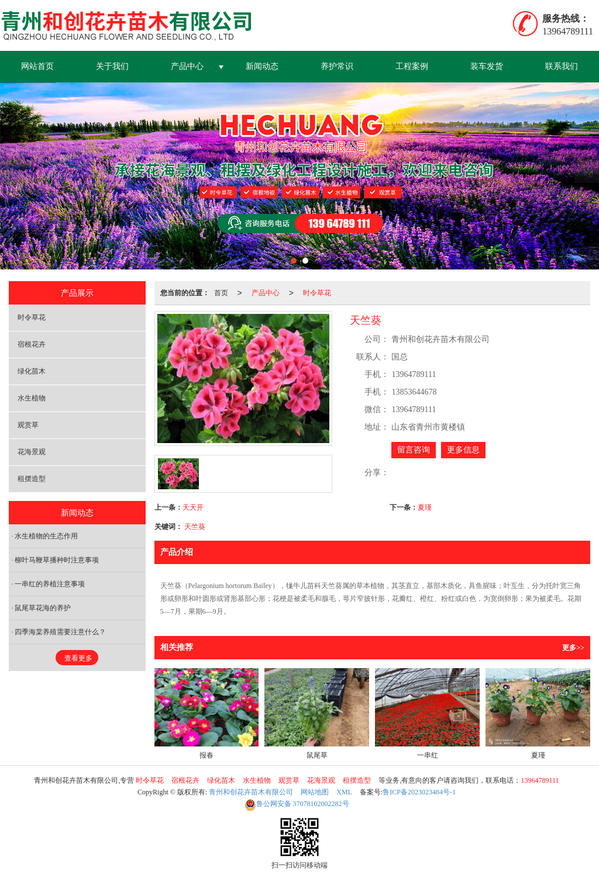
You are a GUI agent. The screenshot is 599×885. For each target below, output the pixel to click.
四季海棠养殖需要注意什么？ (60, 632)
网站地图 (315, 792)
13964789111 (540, 780)
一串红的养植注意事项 (50, 584)
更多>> (573, 648)
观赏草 (28, 425)
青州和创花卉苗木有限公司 (251, 792)
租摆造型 (32, 479)
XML (344, 792)
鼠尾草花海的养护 (43, 608)
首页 (221, 293)
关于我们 (112, 66)
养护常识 (337, 66)
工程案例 (411, 66)
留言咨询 (413, 449)
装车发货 (486, 66)
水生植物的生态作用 (46, 536)
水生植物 (32, 398)
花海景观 (32, 452)
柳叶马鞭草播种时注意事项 (57, 560)
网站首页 (37, 66)
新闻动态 (262, 66)
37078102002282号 (297, 804)
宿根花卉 (32, 344)
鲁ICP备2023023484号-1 (419, 792)
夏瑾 (425, 507)
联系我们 (561, 66)
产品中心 (187, 66)
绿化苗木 (32, 371)
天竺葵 (194, 527)
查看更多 (78, 658)
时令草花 (317, 293)
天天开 (193, 507)
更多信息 (463, 449)
